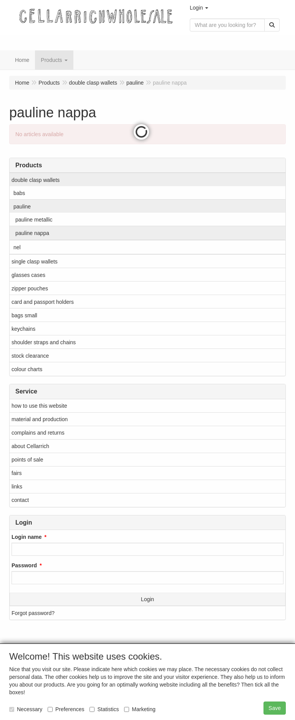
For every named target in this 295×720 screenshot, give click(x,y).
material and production (40, 419)
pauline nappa (32, 233)
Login (147, 599)
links (17, 486)
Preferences (66, 709)
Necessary (25, 709)
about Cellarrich (30, 446)
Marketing (139, 709)
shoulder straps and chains (44, 342)
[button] (199, 7)
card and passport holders (43, 302)
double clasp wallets (36, 180)
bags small (24, 315)
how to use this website (39, 406)
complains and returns (38, 433)
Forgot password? (33, 613)
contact (20, 500)
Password (24, 565)
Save (274, 708)
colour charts (27, 369)
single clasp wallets (35, 261)
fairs (17, 473)
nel (17, 247)
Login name (27, 537)
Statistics (104, 709)
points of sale (27, 460)
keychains (23, 329)
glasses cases (28, 275)
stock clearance (30, 356)
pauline (22, 206)
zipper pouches (30, 288)
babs (19, 193)
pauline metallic (34, 220)
